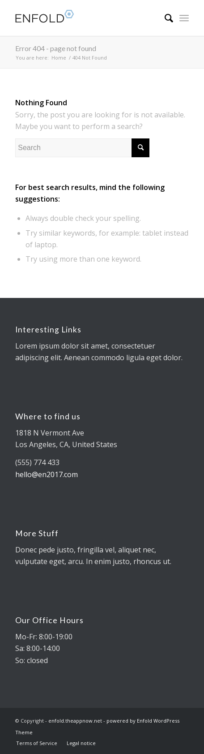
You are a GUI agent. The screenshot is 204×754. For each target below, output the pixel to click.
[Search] (164, 18)
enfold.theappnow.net (75, 720)
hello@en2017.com (46, 474)
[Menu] (184, 18)
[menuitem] (164, 18)
